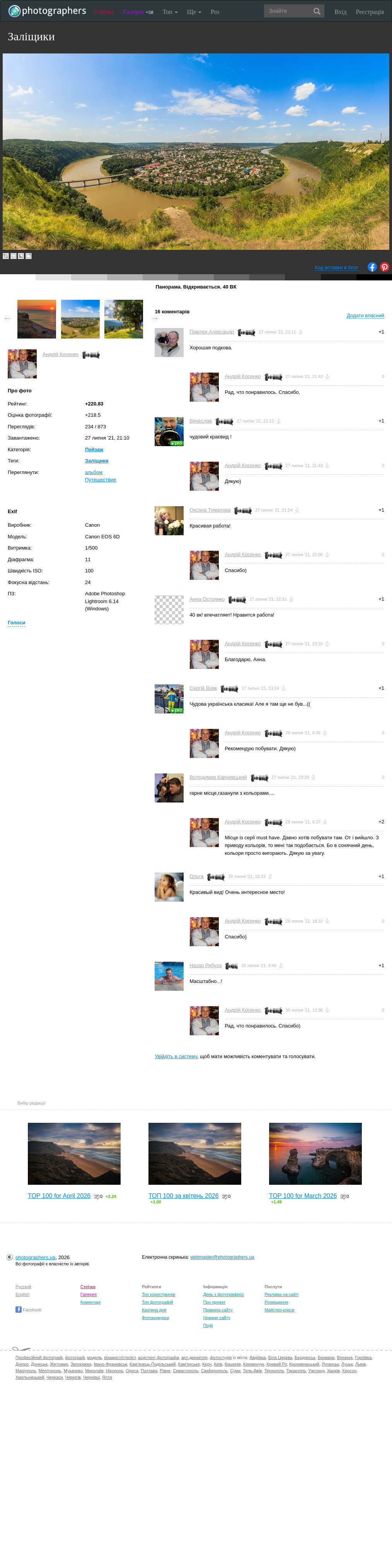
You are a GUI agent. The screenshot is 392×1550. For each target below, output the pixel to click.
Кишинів (233, 1364)
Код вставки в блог (336, 267)
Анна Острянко (207, 599)
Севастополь (185, 1370)
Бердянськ (305, 1357)
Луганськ (330, 1364)
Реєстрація (370, 12)
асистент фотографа (158, 1357)
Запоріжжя (80, 1364)
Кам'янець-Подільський (153, 1364)
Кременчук (253, 1364)
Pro (215, 12)
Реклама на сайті (281, 1294)
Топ (170, 12)
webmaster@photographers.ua (222, 1257)
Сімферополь (214, 1370)
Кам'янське (189, 1364)
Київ (218, 1364)
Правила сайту (218, 1310)
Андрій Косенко (60, 354)
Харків (333, 1370)
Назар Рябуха (205, 965)
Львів (360, 1364)
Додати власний (365, 315)
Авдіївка (258, 1357)
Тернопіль (274, 1370)
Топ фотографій (157, 1302)
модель (94, 1357)
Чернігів (73, 1377)
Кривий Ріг (277, 1364)
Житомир (59, 1364)
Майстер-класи (279, 1310)
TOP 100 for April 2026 (59, 1196)
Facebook (28, 1310)
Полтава (149, 1370)
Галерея (138, 12)
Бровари (326, 1357)
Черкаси (54, 1377)
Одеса (132, 1370)
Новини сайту (216, 1317)
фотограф (75, 1357)
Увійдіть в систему (176, 1056)
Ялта (107, 1377)
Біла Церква (280, 1357)
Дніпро (22, 1364)
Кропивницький (304, 1364)
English (22, 1294)
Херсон (349, 1370)
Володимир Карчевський (218, 777)
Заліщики (97, 461)
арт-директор (194, 1357)
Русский (23, 1286)
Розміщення (276, 1302)
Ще (194, 12)
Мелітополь (50, 1370)
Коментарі (90, 1302)
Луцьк (347, 1364)
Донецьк (39, 1364)
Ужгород (316, 1370)
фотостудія (221, 1357)
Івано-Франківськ (110, 1364)
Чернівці (91, 1377)
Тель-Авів (252, 1370)
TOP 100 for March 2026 (303, 1196)
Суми (235, 1370)
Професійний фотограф (39, 1357)
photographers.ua (35, 1257)
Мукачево (73, 1370)
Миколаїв (94, 1370)
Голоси (16, 622)
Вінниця (345, 1357)
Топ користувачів (158, 1294)
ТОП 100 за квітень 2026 (183, 1196)
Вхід (341, 12)
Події (208, 1325)
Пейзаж (94, 449)
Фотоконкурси (155, 1317)
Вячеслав (200, 421)
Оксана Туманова (209, 510)
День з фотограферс (223, 1294)
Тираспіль (296, 1370)
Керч (206, 1364)
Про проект (214, 1302)
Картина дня (154, 1310)
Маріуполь (25, 1370)
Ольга (196, 876)
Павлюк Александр (211, 332)
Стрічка (104, 12)
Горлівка (363, 1357)
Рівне (165, 1370)
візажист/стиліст (119, 1357)
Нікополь (114, 1370)
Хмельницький (29, 1377)
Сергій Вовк (203, 688)
